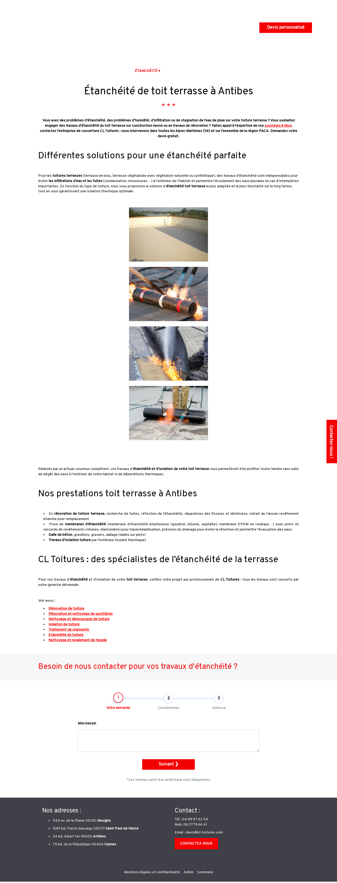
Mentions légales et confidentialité (152, 873)
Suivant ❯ (168, 770)
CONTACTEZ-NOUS (196, 845)
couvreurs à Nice (278, 126)
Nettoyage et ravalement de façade (77, 640)
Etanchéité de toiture (65, 635)
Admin (189, 873)
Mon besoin (87, 730)
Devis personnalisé (285, 27)
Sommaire (205, 873)
